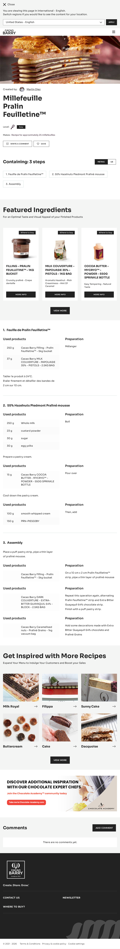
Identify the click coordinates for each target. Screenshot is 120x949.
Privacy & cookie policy (54, 943)
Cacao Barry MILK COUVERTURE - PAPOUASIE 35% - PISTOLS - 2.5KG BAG (38, 362)
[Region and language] (54, 22)
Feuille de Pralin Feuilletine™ (25, 174)
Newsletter (71, 897)
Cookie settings (76, 943)
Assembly (15, 184)
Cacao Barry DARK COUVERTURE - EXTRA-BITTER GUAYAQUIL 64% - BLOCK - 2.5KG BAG (37, 602)
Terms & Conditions (30, 943)
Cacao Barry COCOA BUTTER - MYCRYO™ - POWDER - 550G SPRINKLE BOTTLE (37, 479)
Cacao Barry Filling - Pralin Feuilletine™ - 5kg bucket (37, 349)
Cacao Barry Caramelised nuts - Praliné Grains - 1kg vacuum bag (36, 630)
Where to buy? (14, 906)
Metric (101, 162)
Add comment (104, 828)
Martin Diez (34, 89)
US (112, 162)
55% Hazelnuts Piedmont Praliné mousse (80, 174)
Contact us (11, 897)
